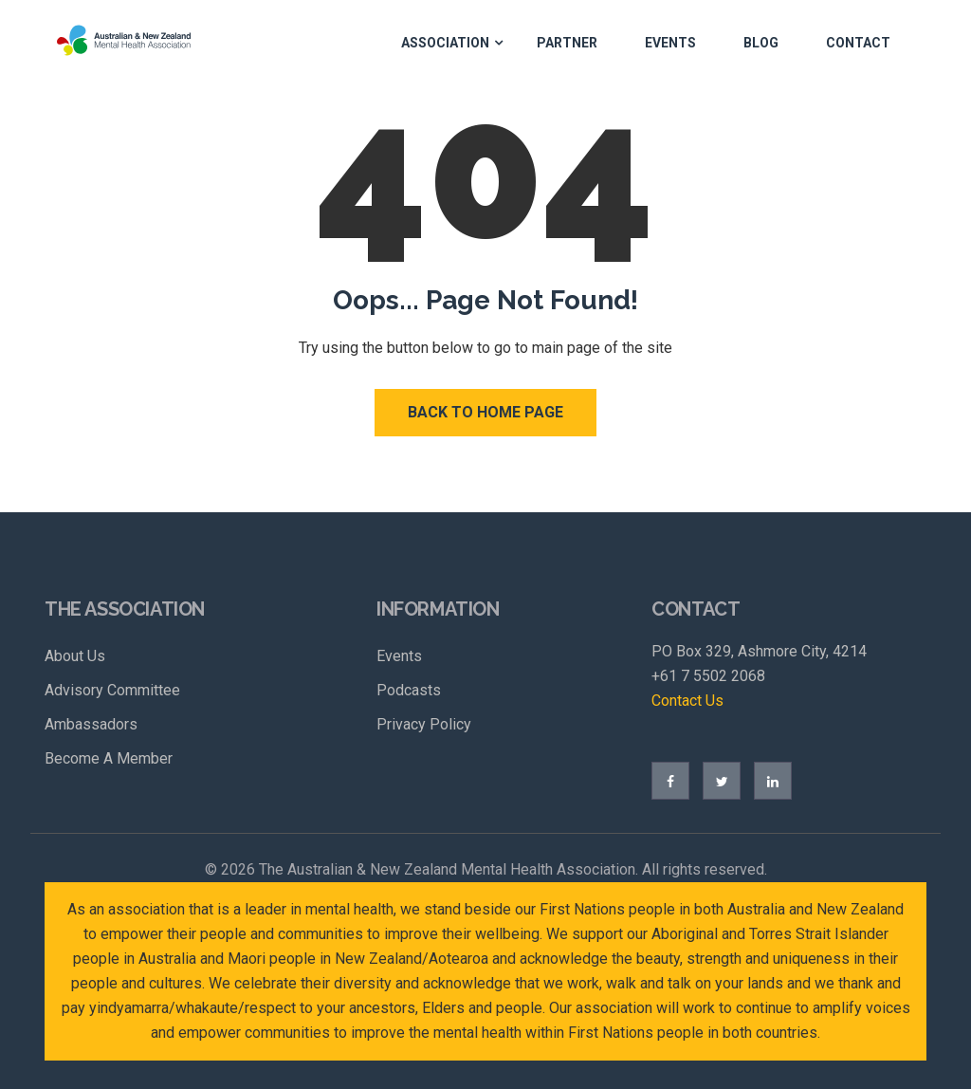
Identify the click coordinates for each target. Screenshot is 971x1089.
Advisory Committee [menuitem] (112, 690)
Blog (761, 42)
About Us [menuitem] (75, 656)
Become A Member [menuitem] (109, 758)
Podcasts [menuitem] (408, 690)
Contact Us (687, 701)
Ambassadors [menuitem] (91, 724)
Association (445, 42)
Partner (567, 42)
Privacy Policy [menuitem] (423, 724)
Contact (858, 42)
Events (670, 42)
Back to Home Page (485, 412)
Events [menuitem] (399, 656)
